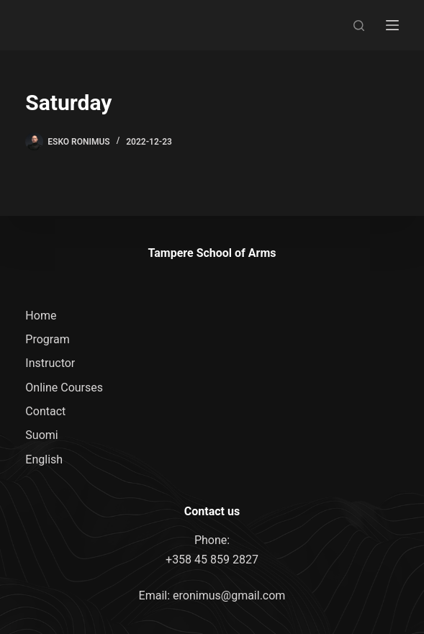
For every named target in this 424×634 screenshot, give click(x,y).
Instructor (50, 363)
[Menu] (392, 25)
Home (40, 315)
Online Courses (64, 387)
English (44, 459)
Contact (45, 411)
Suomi (41, 435)
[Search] (358, 25)
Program (47, 339)
